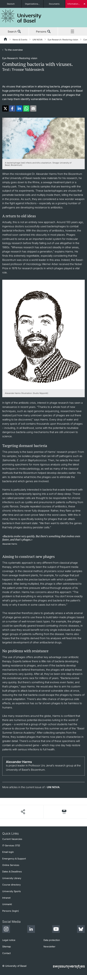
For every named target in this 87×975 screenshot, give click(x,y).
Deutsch (11, 4)
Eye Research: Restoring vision (63, 39)
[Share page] (22, 811)
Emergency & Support (14, 858)
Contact (6, 953)
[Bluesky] (81, 929)
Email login (8, 852)
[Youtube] (56, 929)
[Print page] (64, 811)
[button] (5, 108)
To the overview (14, 49)
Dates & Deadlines (12, 871)
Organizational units (34, 4)
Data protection (52, 940)
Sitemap (6, 946)
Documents (54, 4)
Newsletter (49, 946)
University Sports (11, 891)
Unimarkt (7, 904)
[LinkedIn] (31, 929)
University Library (11, 878)
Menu (72, 31)
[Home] (5, 40)
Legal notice (8, 940)
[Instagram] (6, 929)
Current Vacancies (12, 839)
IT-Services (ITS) (11, 845)
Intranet (6, 897)
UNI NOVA (37, 39)
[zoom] (43, 137)
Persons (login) (10, 910)
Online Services (10, 865)
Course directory (11, 884)
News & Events (20, 39)
